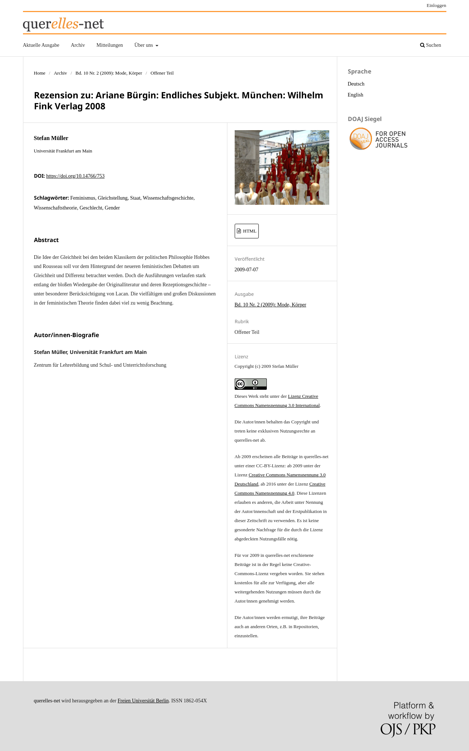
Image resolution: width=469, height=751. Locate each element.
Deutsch (356, 84)
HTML (249, 231)
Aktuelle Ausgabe (41, 45)
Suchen (430, 45)
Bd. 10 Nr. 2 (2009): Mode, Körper (109, 73)
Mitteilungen (109, 45)
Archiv (78, 45)
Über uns (144, 45)
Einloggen (436, 5)
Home (40, 73)
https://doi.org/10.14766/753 (75, 176)
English (356, 95)
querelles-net (47, 700)
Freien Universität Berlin (143, 700)
